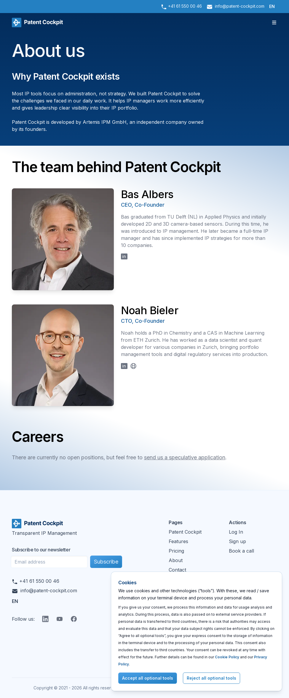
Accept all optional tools (147, 678)
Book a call (241, 551)
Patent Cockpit (185, 532)
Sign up (237, 541)
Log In (236, 532)
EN (272, 6)
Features (178, 541)
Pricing (176, 551)
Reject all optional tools (211, 678)
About (176, 560)
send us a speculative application (184, 457)
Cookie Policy (227, 657)
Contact (177, 570)
